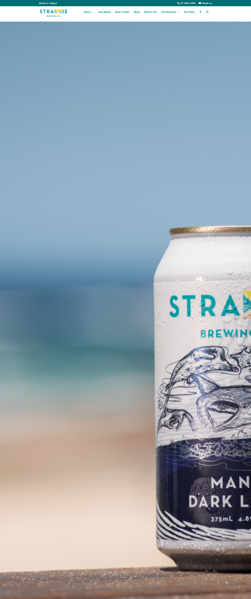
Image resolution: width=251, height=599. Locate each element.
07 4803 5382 (187, 3)
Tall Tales (189, 14)
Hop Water (104, 14)
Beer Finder (122, 14)
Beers (87, 14)
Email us (205, 3)
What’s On (150, 14)
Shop (137, 14)
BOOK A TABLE (48, 3)
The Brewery (168, 14)
